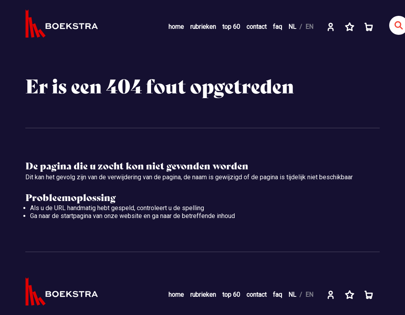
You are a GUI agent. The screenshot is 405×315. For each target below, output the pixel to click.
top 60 (231, 26)
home (176, 26)
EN (309, 26)
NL (292, 26)
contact (256, 26)
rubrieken (203, 26)
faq (277, 26)
